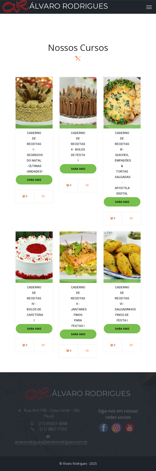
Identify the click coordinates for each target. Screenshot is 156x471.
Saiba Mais (34, 180)
